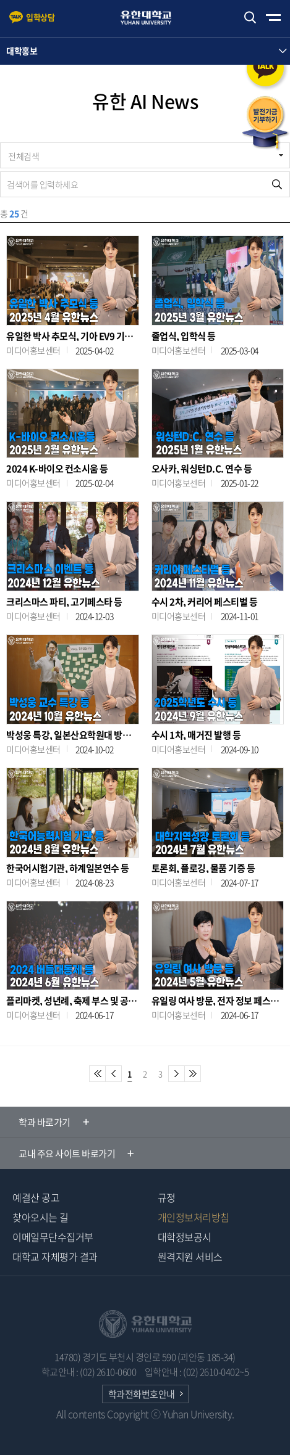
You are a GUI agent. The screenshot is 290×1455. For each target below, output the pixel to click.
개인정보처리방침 (193, 1217)
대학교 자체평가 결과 (55, 1256)
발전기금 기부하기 (265, 123)
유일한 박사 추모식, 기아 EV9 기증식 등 (72, 336)
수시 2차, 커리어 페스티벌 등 (204, 602)
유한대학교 (151, 17)
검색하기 (249, 17)
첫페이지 (97, 1073)
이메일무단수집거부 (52, 1236)
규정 (167, 1197)
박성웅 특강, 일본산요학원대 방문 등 (72, 735)
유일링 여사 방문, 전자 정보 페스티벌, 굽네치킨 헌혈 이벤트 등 (217, 1001)
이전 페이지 (113, 1073)
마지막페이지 (192, 1073)
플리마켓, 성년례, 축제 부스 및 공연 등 (72, 1001)
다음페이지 (176, 1073)
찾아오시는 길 (40, 1217)
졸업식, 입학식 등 (183, 336)
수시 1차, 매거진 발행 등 (196, 735)
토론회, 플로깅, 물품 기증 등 (203, 868)
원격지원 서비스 (190, 1256)
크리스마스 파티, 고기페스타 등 (64, 602)
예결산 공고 (35, 1197)
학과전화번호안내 (141, 1394)
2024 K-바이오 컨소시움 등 (57, 468)
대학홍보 (21, 50)
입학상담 (40, 17)
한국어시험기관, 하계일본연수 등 (67, 868)
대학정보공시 (184, 1236)
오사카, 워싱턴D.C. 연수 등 (201, 468)
